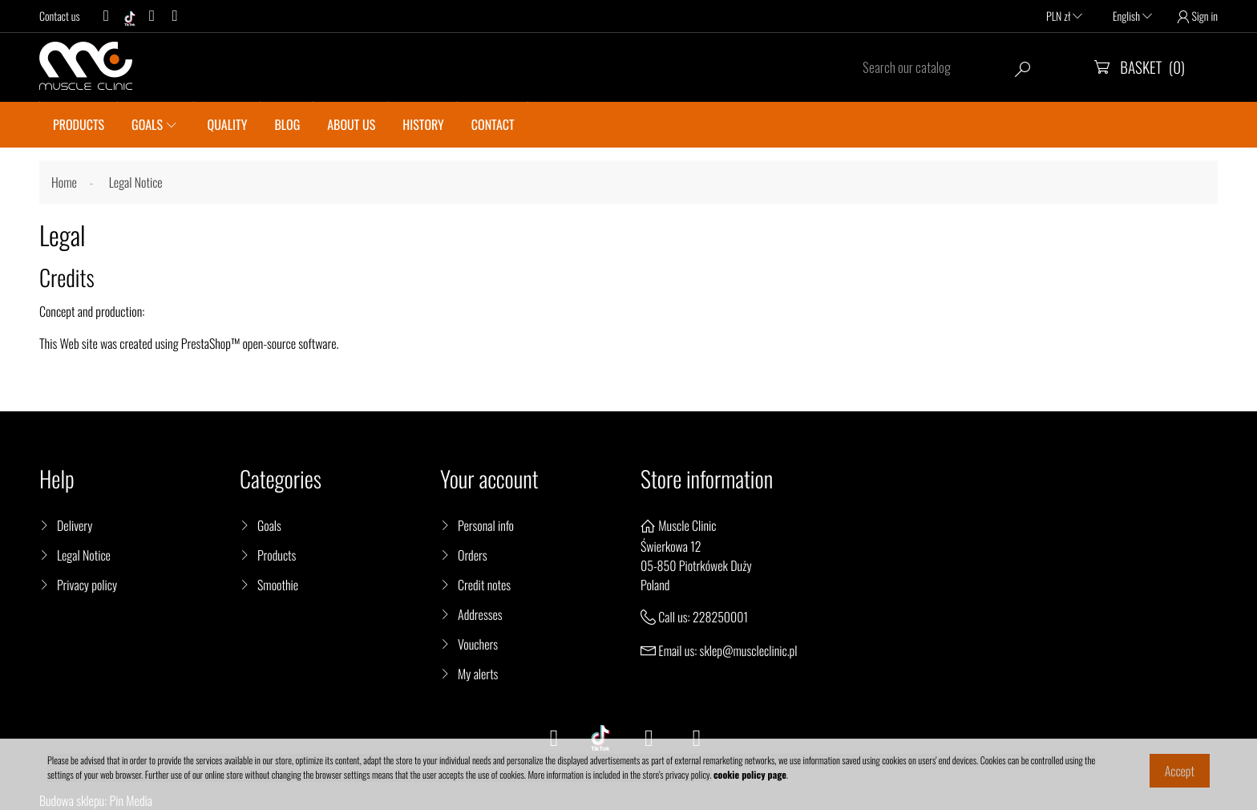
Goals (269, 525)
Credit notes (484, 584)
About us (351, 124)
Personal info (486, 525)
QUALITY (228, 124)
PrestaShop (206, 343)
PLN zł (1064, 16)
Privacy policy (87, 584)
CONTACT (493, 124)
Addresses (480, 614)
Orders (472, 555)
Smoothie (277, 584)
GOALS (147, 124)
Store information (707, 479)
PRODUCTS (78, 124)
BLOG (287, 124)
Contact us (59, 16)
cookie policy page (749, 775)
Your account (489, 479)
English (1132, 16)
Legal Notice (84, 555)
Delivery (74, 525)
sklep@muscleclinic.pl (749, 650)
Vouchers (478, 644)
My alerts (478, 673)
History (422, 124)
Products (276, 555)
